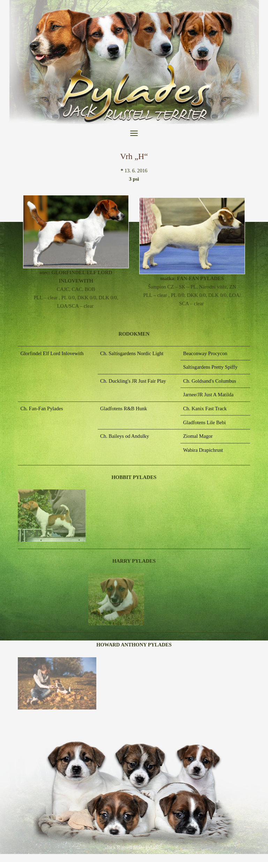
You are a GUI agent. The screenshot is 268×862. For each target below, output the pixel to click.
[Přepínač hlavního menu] (134, 133)
